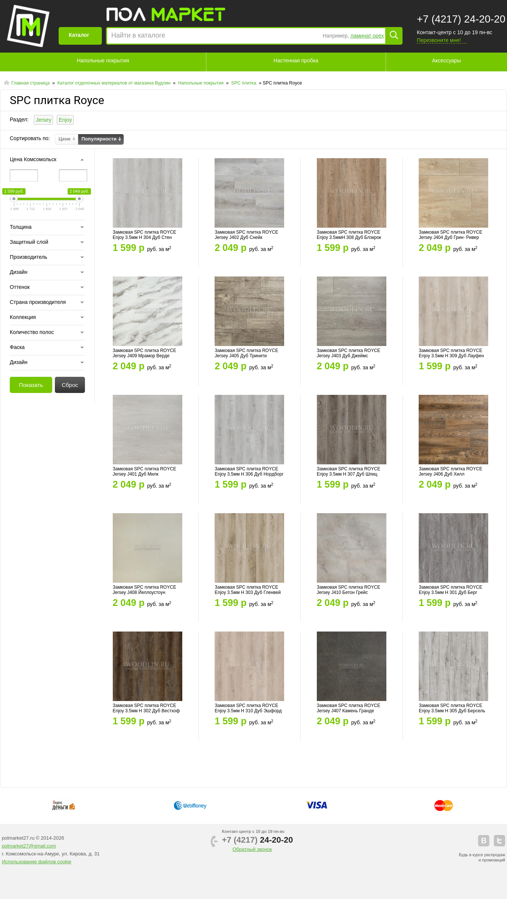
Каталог (79, 35)
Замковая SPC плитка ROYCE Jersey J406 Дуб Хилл (450, 471)
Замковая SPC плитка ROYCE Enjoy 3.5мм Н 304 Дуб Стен (144, 235)
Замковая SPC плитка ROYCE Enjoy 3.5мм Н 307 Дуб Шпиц (348, 471)
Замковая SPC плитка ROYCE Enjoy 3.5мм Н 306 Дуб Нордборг (249, 471)
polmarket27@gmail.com (29, 846)
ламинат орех (367, 36)
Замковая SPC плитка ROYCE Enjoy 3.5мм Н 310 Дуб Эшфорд (248, 708)
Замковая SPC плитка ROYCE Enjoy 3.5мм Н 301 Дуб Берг (450, 590)
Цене (65, 139)
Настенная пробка (296, 60)
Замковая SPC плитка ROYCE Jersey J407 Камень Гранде (348, 708)
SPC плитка (244, 83)
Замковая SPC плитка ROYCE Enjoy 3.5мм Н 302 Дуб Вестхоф (146, 708)
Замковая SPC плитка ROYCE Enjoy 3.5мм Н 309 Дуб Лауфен (451, 353)
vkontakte (483, 840)
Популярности (99, 139)
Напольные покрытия (103, 60)
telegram (499, 840)
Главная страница (31, 83)
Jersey (43, 120)
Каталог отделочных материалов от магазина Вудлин (114, 83)
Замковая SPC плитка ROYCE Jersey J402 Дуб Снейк (246, 235)
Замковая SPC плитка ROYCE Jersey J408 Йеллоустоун (144, 590)
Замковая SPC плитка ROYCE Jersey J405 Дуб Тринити (246, 353)
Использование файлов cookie (36, 861)
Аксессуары (446, 60)
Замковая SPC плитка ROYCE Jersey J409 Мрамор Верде (144, 353)
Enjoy (65, 120)
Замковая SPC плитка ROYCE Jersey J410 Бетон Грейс (348, 590)
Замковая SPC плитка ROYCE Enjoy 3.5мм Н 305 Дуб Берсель (452, 708)
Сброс (70, 385)
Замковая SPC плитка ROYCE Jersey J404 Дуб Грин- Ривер (450, 235)
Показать (31, 385)
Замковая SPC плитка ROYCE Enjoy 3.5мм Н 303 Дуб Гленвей (248, 590)
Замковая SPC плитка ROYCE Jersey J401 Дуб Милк (144, 471)
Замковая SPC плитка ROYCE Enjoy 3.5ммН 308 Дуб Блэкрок (349, 235)
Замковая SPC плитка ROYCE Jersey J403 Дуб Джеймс (348, 353)
